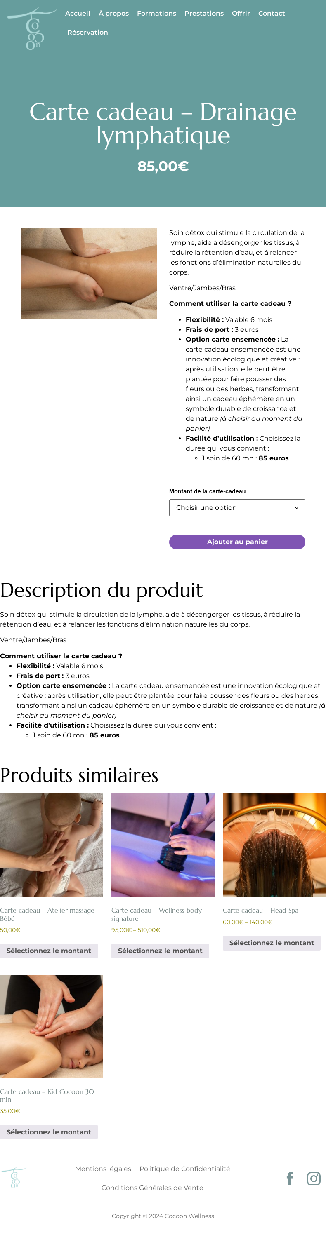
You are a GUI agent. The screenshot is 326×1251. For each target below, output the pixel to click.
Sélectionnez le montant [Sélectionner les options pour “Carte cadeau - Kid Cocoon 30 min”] (49, 1132)
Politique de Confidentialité (184, 1169)
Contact (271, 13)
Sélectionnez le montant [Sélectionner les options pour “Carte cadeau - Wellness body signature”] (160, 951)
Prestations (204, 13)
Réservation (87, 32)
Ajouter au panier (237, 542)
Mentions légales (103, 1169)
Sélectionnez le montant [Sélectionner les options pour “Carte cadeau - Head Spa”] (271, 943)
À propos (114, 13)
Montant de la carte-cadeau (207, 491)
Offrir (241, 13)
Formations (156, 13)
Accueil (77, 13)
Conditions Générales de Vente (152, 1188)
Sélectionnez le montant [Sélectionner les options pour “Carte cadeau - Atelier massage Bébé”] (49, 951)
